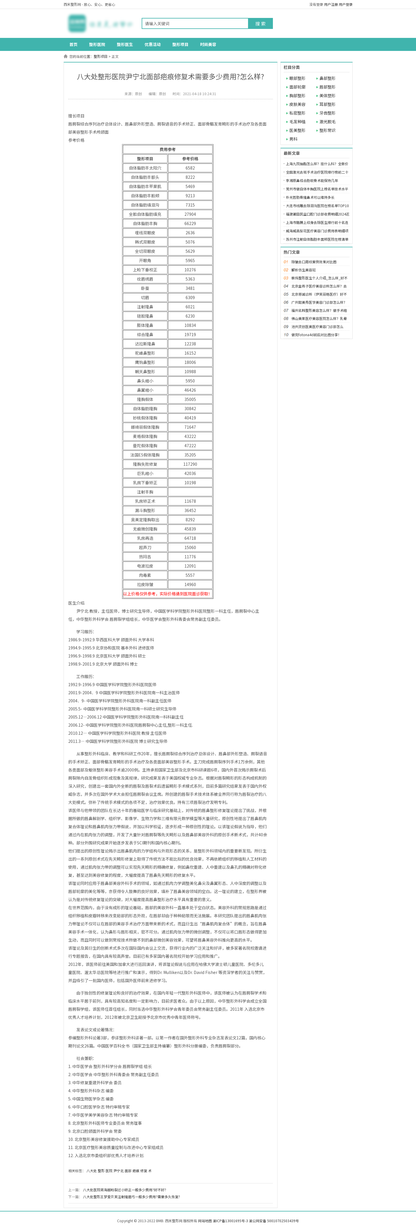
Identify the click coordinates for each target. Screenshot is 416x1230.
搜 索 (260, 23)
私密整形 (297, 113)
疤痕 (135, 1170)
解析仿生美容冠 (303, 269)
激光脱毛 (327, 121)
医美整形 (297, 130)
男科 (293, 139)
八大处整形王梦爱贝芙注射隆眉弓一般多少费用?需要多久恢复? (131, 1196)
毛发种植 (297, 121)
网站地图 (205, 1220)
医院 (109, 1170)
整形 (101, 1170)
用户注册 (331, 4)
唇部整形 (327, 87)
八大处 (91, 1170)
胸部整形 (297, 95)
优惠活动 (153, 44)
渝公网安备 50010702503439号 (274, 1220)
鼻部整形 (327, 78)
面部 (128, 1170)
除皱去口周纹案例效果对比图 (314, 261)
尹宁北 (118, 1170)
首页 (73, 44)
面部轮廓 (297, 87)
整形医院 (97, 44)
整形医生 (125, 44)
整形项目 (180, 44)
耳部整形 (327, 104)
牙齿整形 (327, 113)
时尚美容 (208, 44)
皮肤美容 (297, 104)
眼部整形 (297, 78)
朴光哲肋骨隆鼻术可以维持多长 (310, 197)
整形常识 (327, 130)
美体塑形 (327, 95)
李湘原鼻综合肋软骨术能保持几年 (312, 180)
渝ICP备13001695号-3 (230, 1220)
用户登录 (346, 4)
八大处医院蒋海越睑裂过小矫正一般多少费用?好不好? (124, 1189)
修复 (143, 1170)
